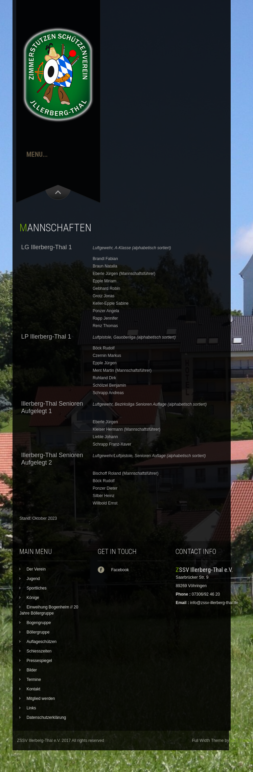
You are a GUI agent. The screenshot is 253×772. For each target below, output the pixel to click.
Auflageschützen (41, 641)
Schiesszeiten (38, 651)
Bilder (31, 670)
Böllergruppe (37, 632)
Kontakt (33, 689)
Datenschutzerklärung (46, 717)
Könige (32, 597)
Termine (33, 679)
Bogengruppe (38, 622)
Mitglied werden (40, 698)
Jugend (33, 578)
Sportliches (36, 588)
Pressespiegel (39, 660)
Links (31, 708)
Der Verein (36, 569)
